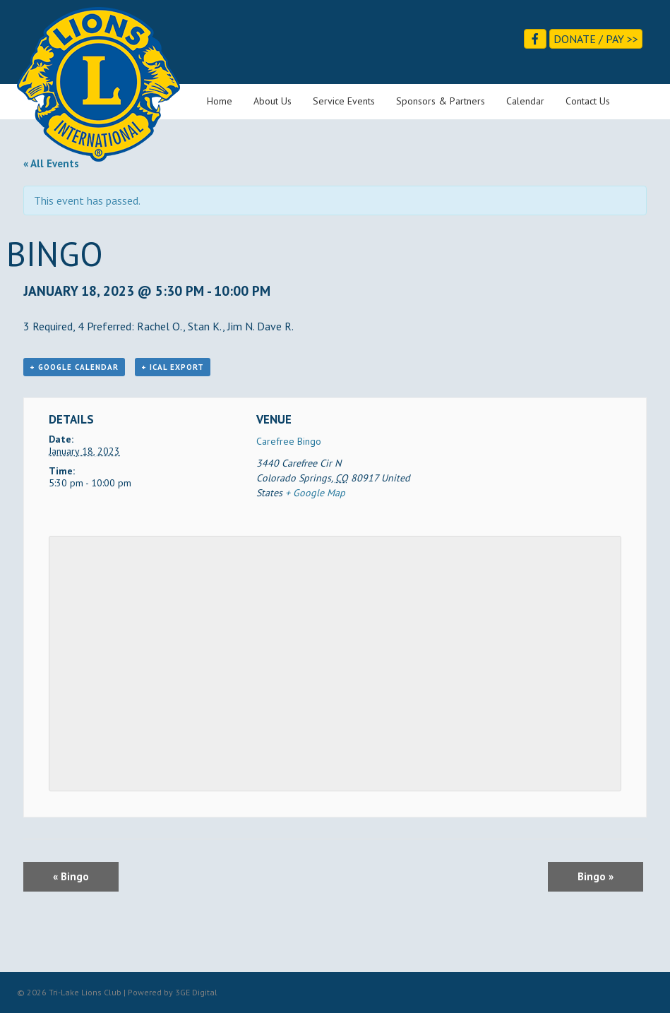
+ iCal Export (172, 367)
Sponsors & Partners (440, 101)
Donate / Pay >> (596, 39)
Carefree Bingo (288, 441)
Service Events (344, 101)
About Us (272, 101)
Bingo (71, 876)
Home (219, 101)
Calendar (525, 101)
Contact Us (588, 101)
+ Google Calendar (74, 367)
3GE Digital (196, 992)
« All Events (51, 163)
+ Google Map (315, 492)
